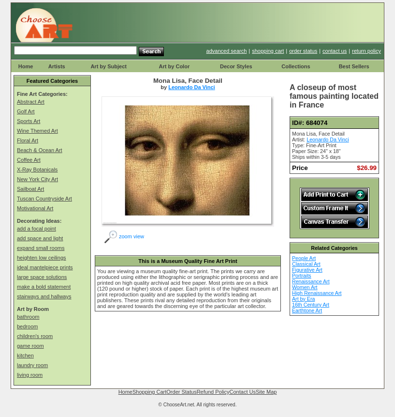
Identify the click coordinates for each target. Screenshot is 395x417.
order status (303, 51)
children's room (35, 336)
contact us (334, 51)
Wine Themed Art (37, 131)
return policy (366, 51)
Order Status (181, 392)
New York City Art (37, 179)
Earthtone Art (307, 310)
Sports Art (28, 121)
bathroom (28, 317)
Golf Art (26, 111)
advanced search (226, 51)
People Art (304, 258)
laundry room (32, 365)
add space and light (40, 238)
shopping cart (268, 51)
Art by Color (174, 66)
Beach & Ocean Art (39, 150)
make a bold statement (44, 287)
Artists (56, 66)
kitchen (25, 355)
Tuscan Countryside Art (44, 198)
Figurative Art (307, 270)
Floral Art (27, 140)
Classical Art (306, 264)
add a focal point (36, 229)
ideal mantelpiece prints (45, 267)
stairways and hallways (44, 296)
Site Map (266, 392)
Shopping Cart (149, 392)
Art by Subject (108, 66)
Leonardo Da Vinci (191, 87)
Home (25, 66)
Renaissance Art (311, 281)
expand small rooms (40, 248)
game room (30, 346)
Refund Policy (213, 392)
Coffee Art (29, 160)
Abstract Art (30, 102)
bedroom (27, 326)
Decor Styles (236, 66)
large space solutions (42, 277)
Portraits (301, 275)
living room (30, 375)
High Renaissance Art (316, 293)
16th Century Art (310, 305)
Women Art (305, 287)
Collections (295, 66)
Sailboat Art (30, 189)
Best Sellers (354, 66)
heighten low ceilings (41, 258)
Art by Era (303, 299)
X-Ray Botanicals (37, 169)
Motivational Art (35, 208)
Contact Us (243, 392)
